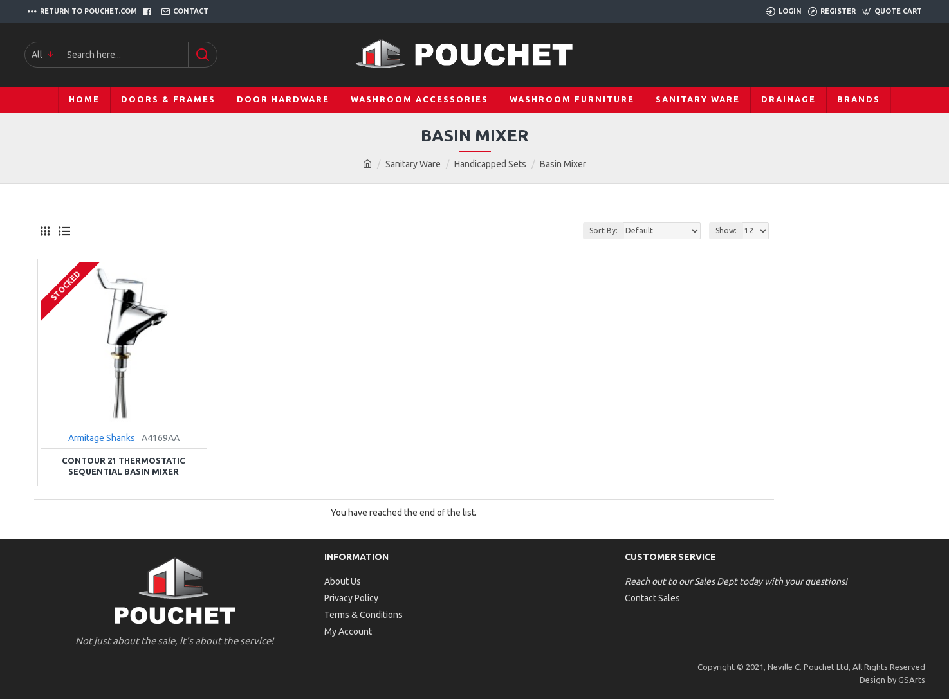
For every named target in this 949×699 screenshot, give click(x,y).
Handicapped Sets (490, 164)
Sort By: (603, 230)
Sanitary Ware (413, 164)
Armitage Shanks (101, 438)
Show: (726, 230)
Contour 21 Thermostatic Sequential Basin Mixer (123, 466)
